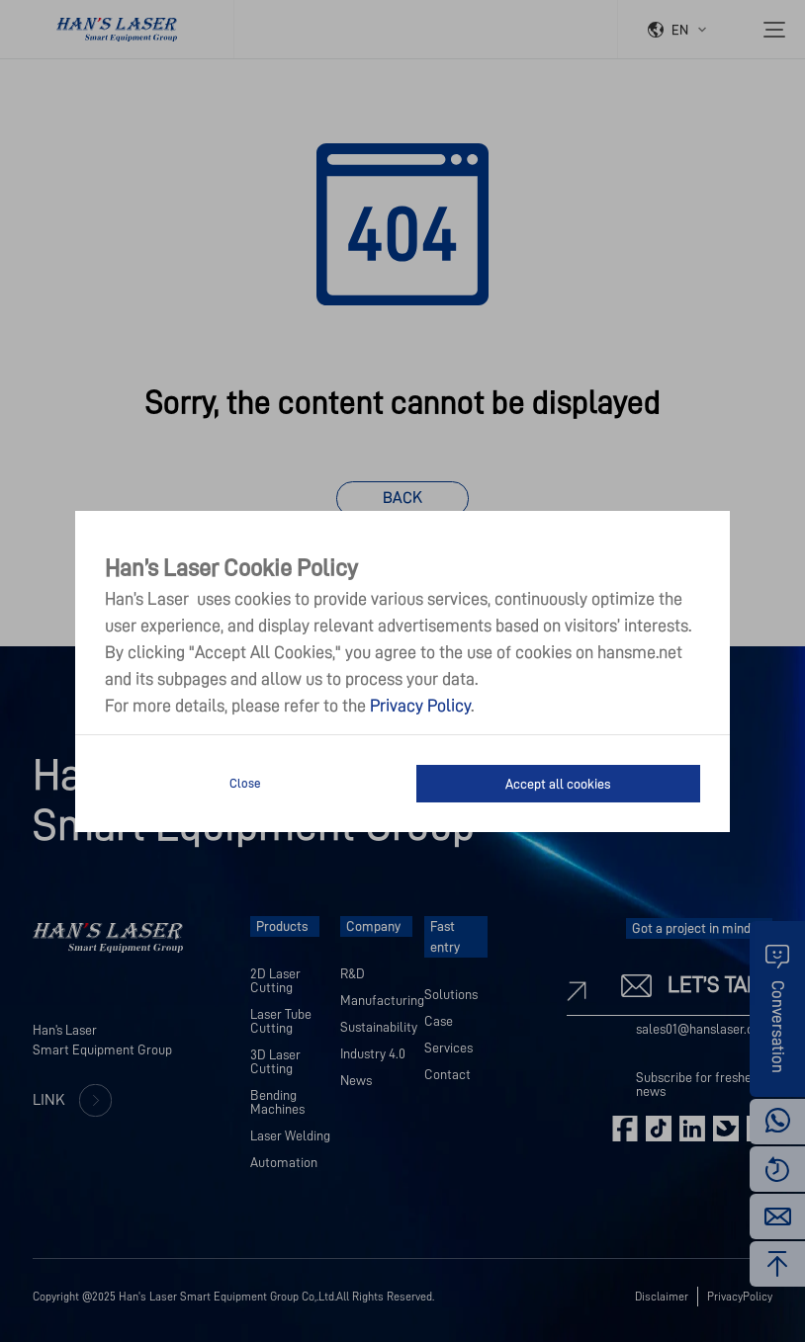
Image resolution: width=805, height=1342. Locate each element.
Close (245, 783)
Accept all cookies (557, 784)
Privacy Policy (420, 705)
